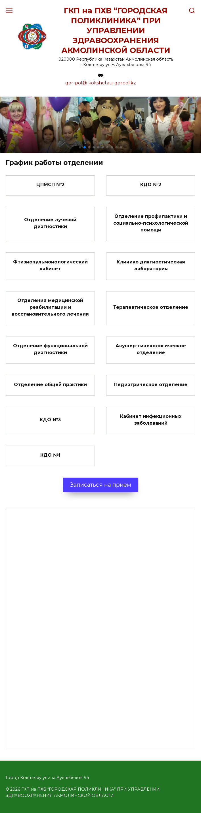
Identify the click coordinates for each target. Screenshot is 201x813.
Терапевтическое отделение (150, 307)
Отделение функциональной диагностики (50, 349)
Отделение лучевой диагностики (50, 223)
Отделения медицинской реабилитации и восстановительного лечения (50, 307)
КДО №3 (50, 419)
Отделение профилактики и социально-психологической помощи (150, 223)
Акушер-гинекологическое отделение (151, 349)
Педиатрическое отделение (150, 384)
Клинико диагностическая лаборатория (151, 265)
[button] (80, 147)
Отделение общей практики (50, 384)
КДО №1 (50, 454)
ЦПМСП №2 (50, 184)
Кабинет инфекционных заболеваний (150, 420)
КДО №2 (150, 184)
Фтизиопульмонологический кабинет (50, 265)
